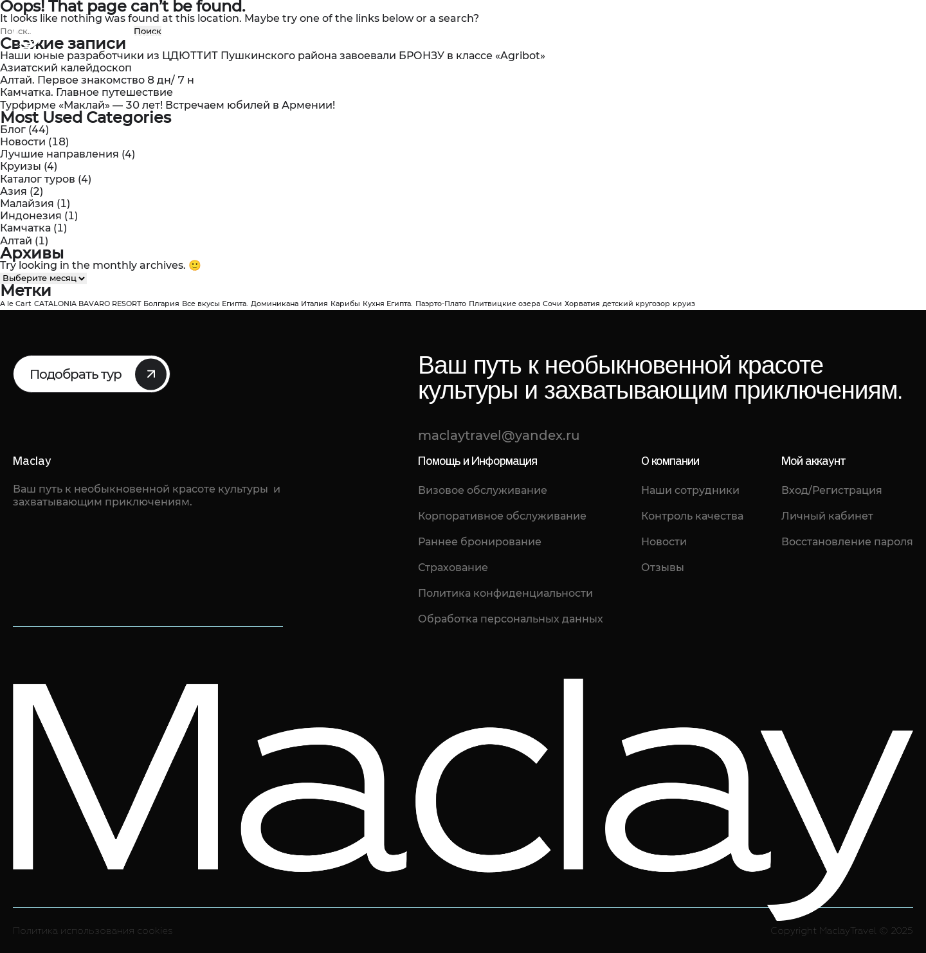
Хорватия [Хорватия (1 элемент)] (582, 304)
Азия (13, 191)
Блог (352, 36)
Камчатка (25, 228)
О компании (144, 36)
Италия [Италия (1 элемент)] (314, 304)
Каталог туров (229, 36)
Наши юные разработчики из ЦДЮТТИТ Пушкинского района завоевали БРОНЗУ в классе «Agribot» (272, 56)
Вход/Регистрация (831, 490)
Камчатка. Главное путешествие (86, 92)
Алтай (16, 241)
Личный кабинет (827, 516)
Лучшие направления (59, 154)
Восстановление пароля (847, 542)
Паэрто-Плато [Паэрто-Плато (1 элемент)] (440, 304)
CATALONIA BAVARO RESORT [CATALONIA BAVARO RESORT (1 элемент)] (87, 304)
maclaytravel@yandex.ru (804, 44)
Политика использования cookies (93, 931)
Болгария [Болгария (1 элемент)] (161, 304)
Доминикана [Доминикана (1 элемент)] (274, 304)
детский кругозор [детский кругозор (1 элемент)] (636, 304)
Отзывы (303, 36)
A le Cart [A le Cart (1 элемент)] (16, 304)
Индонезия (31, 216)
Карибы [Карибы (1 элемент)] (345, 304)
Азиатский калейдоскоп (66, 68)
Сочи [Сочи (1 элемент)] (552, 304)
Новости (23, 142)
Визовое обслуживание (482, 490)
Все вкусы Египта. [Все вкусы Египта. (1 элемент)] (215, 304)
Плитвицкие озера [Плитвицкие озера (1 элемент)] (504, 304)
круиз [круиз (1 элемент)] (684, 304)
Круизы (20, 166)
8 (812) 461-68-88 (796, 27)
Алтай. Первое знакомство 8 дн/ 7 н (97, 80)
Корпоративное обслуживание (502, 516)
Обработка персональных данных (510, 619)
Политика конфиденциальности (505, 593)
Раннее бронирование (479, 542)
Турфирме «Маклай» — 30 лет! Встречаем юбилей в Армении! (167, 105)
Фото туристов (418, 36)
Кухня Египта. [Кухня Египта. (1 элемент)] (388, 304)
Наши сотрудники (690, 490)
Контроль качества (692, 516)
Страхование (453, 567)
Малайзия (27, 203)
